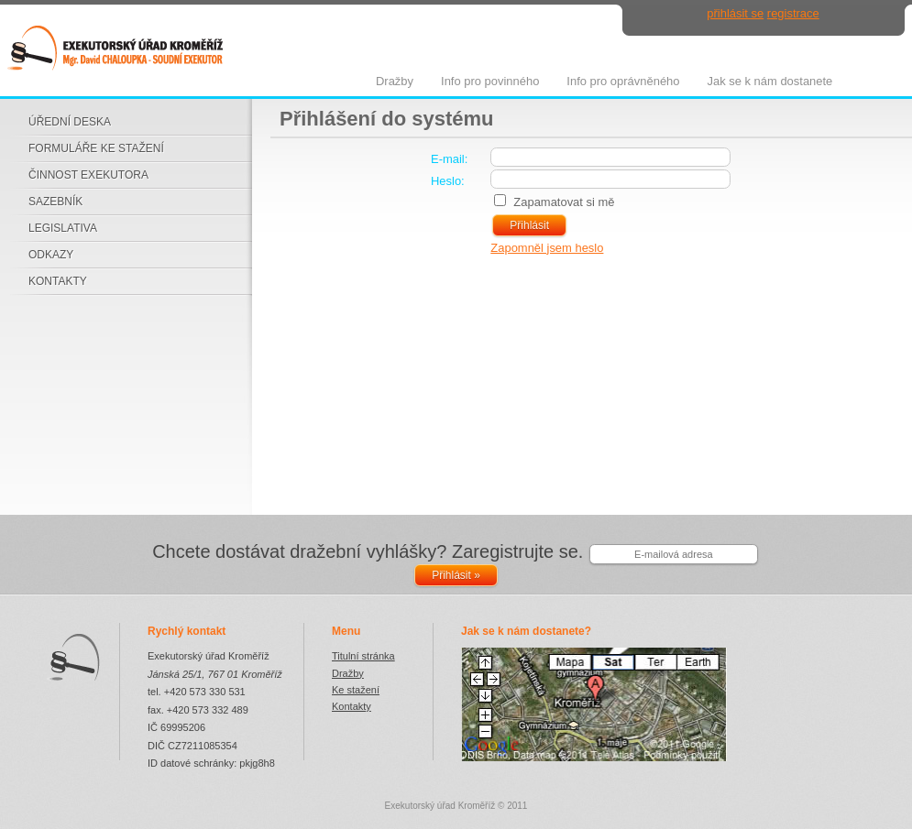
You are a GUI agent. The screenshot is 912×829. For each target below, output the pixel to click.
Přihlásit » (456, 575)
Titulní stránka (363, 655)
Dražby (348, 673)
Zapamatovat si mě (563, 202)
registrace (793, 13)
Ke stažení (355, 689)
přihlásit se (735, 13)
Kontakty (351, 706)
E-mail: (449, 159)
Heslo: (448, 181)
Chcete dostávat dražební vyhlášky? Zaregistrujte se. (367, 551)
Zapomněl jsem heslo (546, 248)
